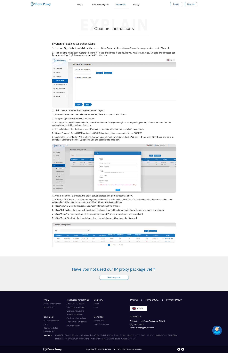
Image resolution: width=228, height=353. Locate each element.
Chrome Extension (101, 324)
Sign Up (191, 4)
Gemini (75, 335)
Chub (86, 335)
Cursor (110, 335)
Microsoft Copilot (98, 339)
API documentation (51, 321)
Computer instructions (76, 307)
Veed (143, 335)
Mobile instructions (75, 314)
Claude (68, 335)
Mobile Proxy (48, 307)
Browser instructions (75, 311)
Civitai (103, 335)
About (96, 304)
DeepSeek (94, 335)
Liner (138, 335)
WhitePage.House (129, 339)
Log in (176, 4)
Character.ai (84, 339)
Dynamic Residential (52, 304)
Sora (116, 335)
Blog (96, 307)
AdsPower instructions (76, 318)
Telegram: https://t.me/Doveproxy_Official (147, 321)
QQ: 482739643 (137, 324)
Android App (99, 321)
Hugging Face (161, 335)
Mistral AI (59, 339)
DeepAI (123, 335)
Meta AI (150, 335)
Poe (81, 335)
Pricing (134, 300)
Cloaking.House (113, 339)
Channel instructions (75, 304)
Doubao (131, 335)
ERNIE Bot (172, 335)
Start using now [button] (114, 277)
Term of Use (152, 300)
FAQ (45, 324)
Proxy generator (74, 325)
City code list (48, 331)
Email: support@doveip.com (142, 328)
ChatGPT (59, 335)
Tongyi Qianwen (71, 339)
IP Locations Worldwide (77, 322)
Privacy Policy (174, 300)
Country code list (50, 328)
